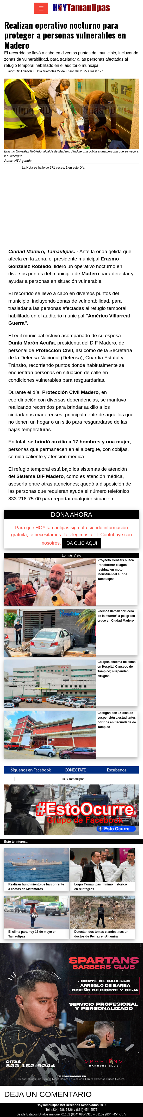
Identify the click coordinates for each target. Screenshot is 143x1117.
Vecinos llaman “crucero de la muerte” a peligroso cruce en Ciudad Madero (116, 615)
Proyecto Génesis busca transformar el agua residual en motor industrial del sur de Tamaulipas (115, 569)
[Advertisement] (71, 206)
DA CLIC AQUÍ (81, 543)
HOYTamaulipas (73, 779)
